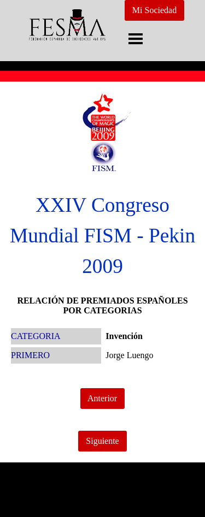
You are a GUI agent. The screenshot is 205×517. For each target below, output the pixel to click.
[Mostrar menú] (136, 38)
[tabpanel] (102, 236)
